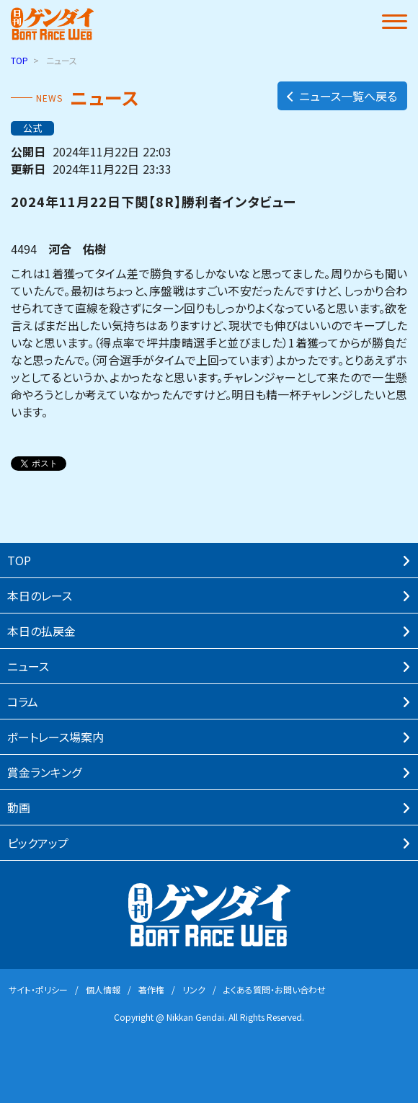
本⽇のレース (39, 595)
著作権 (151, 989)
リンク (193, 989)
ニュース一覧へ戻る (341, 96)
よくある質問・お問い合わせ (274, 989)
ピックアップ (37, 842)
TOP (19, 60)
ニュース (28, 666)
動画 (18, 807)
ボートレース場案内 (55, 736)
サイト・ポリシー (38, 989)
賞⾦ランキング (44, 772)
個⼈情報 (103, 989)
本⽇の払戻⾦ (41, 630)
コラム (22, 701)
